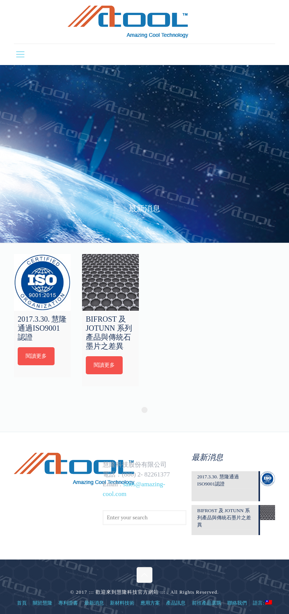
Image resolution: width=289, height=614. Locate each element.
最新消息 (94, 603)
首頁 (22, 603)
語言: (262, 603)
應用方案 (150, 603)
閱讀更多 (36, 356)
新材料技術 (122, 603)
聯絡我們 (237, 603)
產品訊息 (176, 603)
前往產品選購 (206, 603)
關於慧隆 (42, 603)
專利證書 (68, 603)
